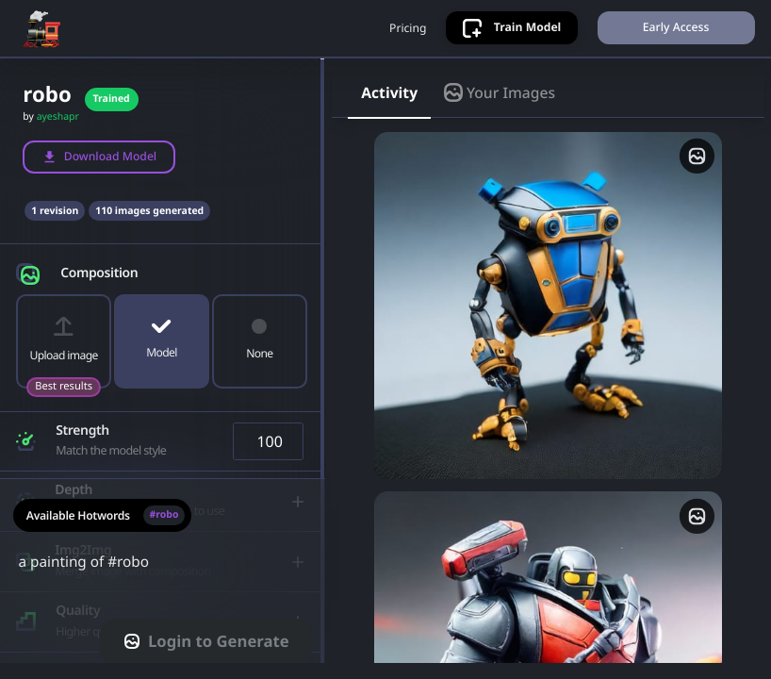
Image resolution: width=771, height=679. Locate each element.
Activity (389, 106)
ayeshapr (58, 131)
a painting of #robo (162, 588)
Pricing (404, 35)
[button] (161, 283)
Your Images (499, 106)
